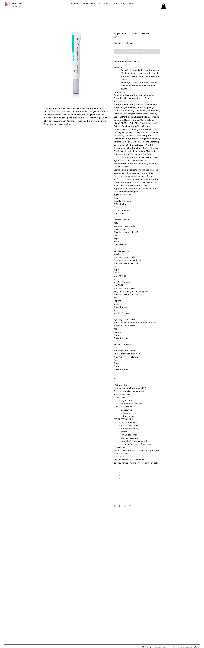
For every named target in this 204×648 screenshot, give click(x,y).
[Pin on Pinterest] (120, 506)
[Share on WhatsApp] (125, 506)
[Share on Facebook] (115, 506)
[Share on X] (130, 506)
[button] (163, 6)
